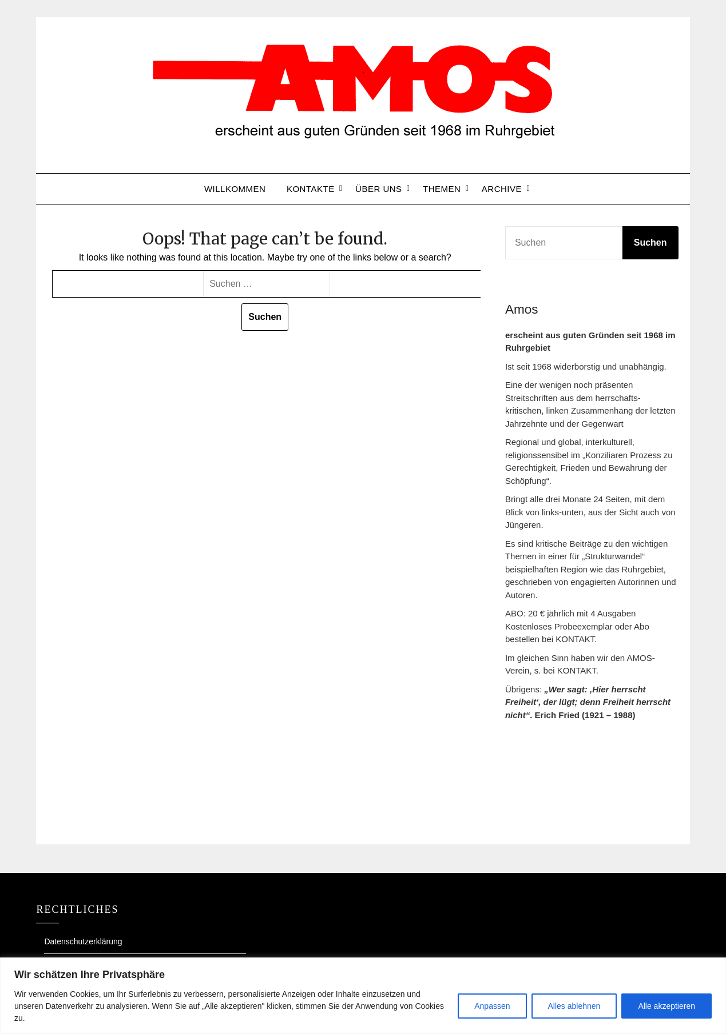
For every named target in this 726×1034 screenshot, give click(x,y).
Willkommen (235, 189)
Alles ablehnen (574, 1006)
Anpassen (492, 1006)
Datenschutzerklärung (83, 941)
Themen (442, 189)
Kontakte (311, 189)
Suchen (650, 242)
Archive (502, 189)
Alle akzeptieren (666, 1006)
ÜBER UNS (378, 189)
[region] (363, 995)
